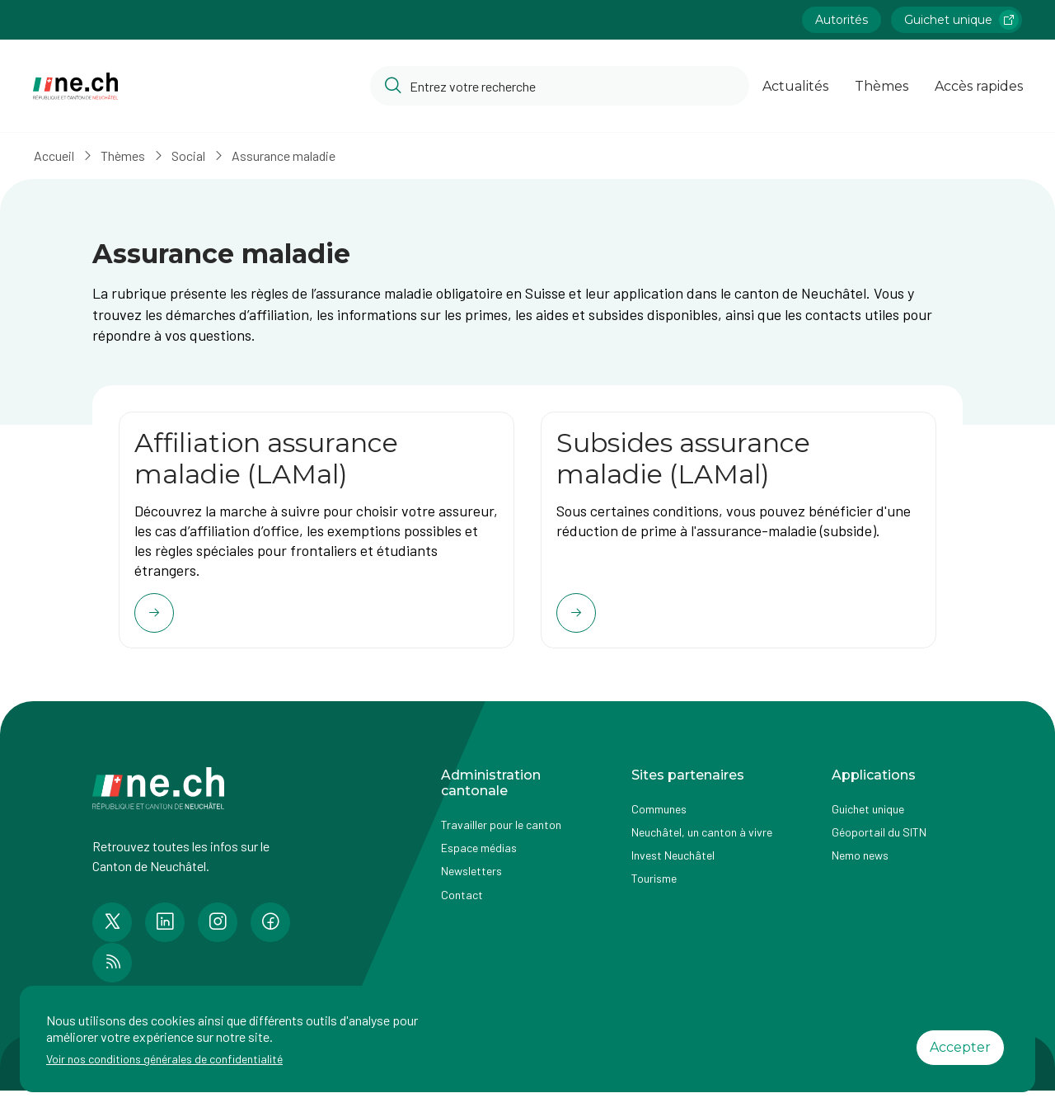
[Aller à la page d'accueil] (75, 86)
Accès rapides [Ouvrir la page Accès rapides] (979, 86)
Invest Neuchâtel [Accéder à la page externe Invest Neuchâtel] (673, 865)
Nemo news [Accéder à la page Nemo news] (860, 865)
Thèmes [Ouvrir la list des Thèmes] (881, 86)
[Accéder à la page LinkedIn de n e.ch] (165, 932)
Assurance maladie (289, 155)
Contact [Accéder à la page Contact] (462, 904)
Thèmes (128, 155)
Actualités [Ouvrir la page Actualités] (795, 86)
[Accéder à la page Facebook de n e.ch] (270, 932)
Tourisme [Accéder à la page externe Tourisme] (654, 888)
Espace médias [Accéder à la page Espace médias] (479, 857)
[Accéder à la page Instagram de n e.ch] (217, 932)
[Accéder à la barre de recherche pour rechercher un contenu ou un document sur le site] (559, 86)
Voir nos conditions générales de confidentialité (164, 1059)
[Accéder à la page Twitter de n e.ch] (112, 932)
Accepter (960, 1047)
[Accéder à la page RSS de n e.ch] (112, 972)
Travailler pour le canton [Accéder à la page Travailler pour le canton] (501, 834)
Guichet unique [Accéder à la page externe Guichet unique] (868, 819)
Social (194, 155)
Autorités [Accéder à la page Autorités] (841, 19)
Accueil (60, 155)
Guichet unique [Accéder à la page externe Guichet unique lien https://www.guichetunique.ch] (961, 20)
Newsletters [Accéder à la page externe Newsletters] (471, 881)
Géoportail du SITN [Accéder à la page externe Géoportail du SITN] (879, 842)
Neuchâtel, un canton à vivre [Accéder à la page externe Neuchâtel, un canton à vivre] (701, 842)
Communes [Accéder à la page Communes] (659, 819)
